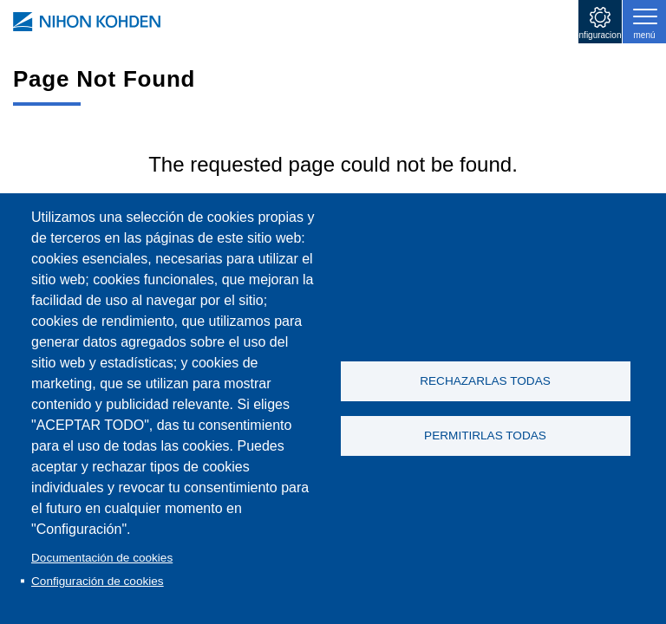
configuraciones (600, 35)
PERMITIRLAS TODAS (485, 436)
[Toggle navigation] (644, 21)
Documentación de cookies (102, 557)
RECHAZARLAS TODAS (485, 380)
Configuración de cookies (97, 581)
